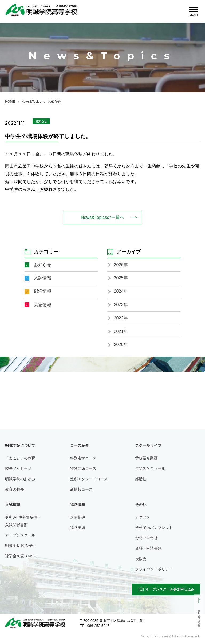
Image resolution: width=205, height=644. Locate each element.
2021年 (121, 331)
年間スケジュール (150, 468)
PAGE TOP (199, 619)
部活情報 (42, 291)
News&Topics (31, 102)
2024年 (121, 291)
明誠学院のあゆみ (20, 479)
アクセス (142, 517)
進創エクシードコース (89, 479)
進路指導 (77, 517)
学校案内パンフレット (154, 527)
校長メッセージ (18, 468)
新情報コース (81, 489)
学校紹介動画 (146, 458)
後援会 (140, 559)
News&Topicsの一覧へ (102, 217)
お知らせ (54, 102)
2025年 (121, 278)
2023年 (121, 304)
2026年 (121, 264)
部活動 (140, 479)
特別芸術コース (83, 468)
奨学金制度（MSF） (22, 556)
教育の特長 (14, 489)
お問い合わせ (146, 538)
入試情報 (42, 278)
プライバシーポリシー (154, 569)
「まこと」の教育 (20, 458)
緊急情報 (42, 304)
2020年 (121, 344)
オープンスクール (20, 535)
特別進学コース (83, 458)
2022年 (121, 318)
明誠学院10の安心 (20, 545)
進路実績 (77, 527)
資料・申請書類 (148, 548)
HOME (10, 102)
